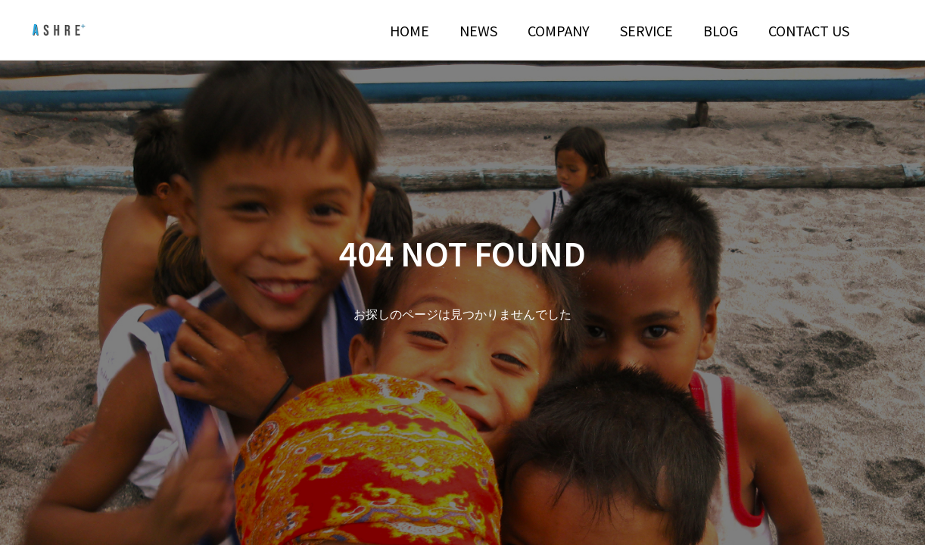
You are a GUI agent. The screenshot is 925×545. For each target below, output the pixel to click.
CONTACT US (808, 30)
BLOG (720, 30)
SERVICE (646, 30)
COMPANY (559, 30)
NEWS (478, 30)
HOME (409, 30)
